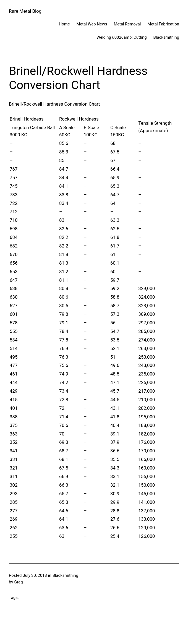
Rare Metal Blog (25, 11)
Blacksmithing (65, 575)
